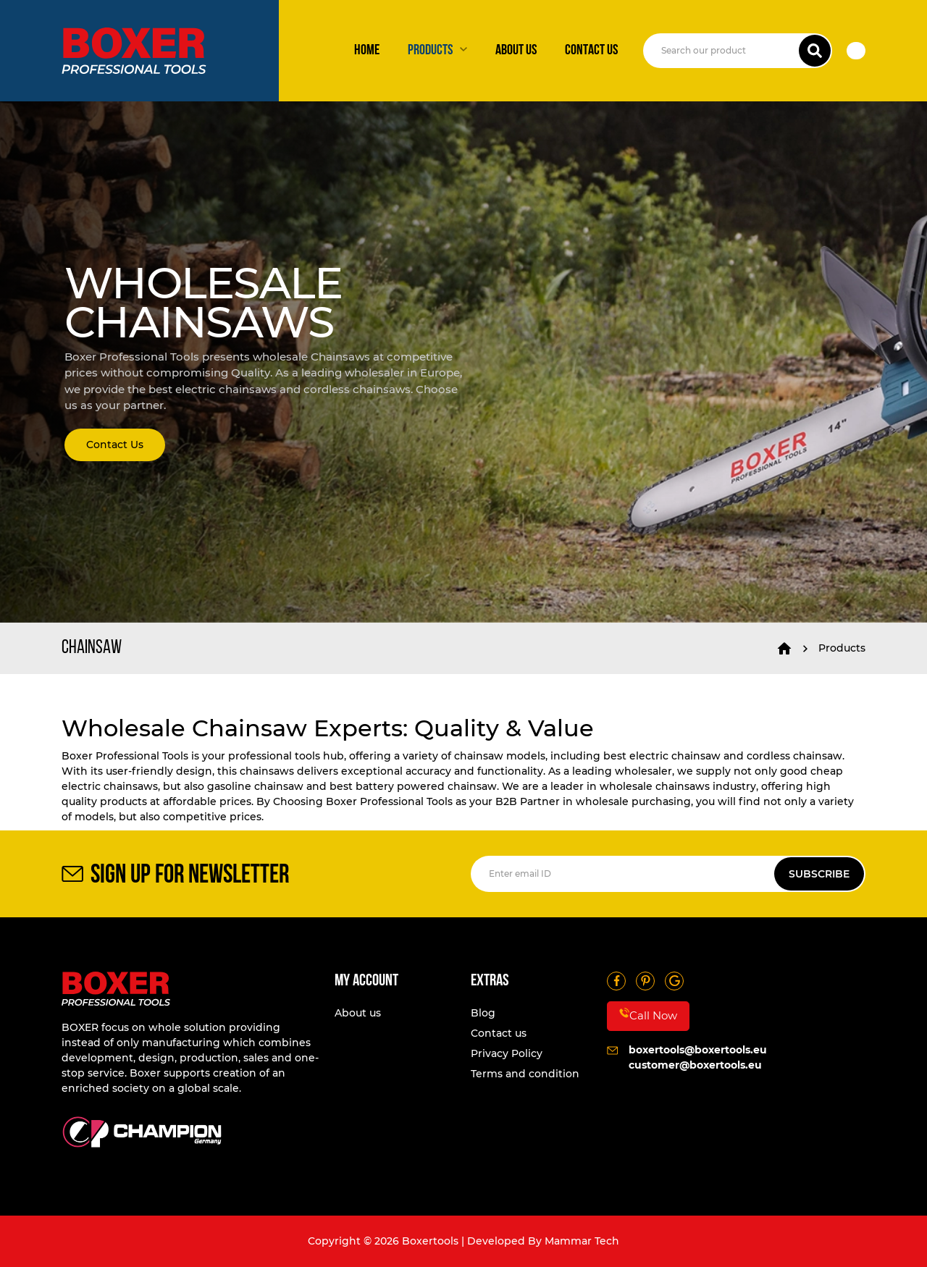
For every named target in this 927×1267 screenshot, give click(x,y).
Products (430, 50)
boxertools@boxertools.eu (698, 1049)
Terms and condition (525, 1073)
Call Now (648, 1015)
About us (516, 50)
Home (366, 50)
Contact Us (114, 444)
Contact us (591, 50)
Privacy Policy (506, 1053)
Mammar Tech (582, 1240)
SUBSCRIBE (819, 873)
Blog (483, 1012)
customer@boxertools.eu (695, 1065)
